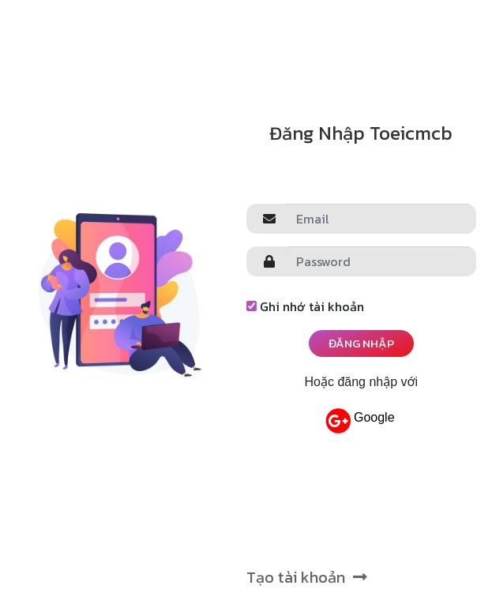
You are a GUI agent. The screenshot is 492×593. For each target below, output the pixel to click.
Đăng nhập (361, 343)
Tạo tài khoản (306, 577)
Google (360, 420)
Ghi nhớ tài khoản (305, 306)
